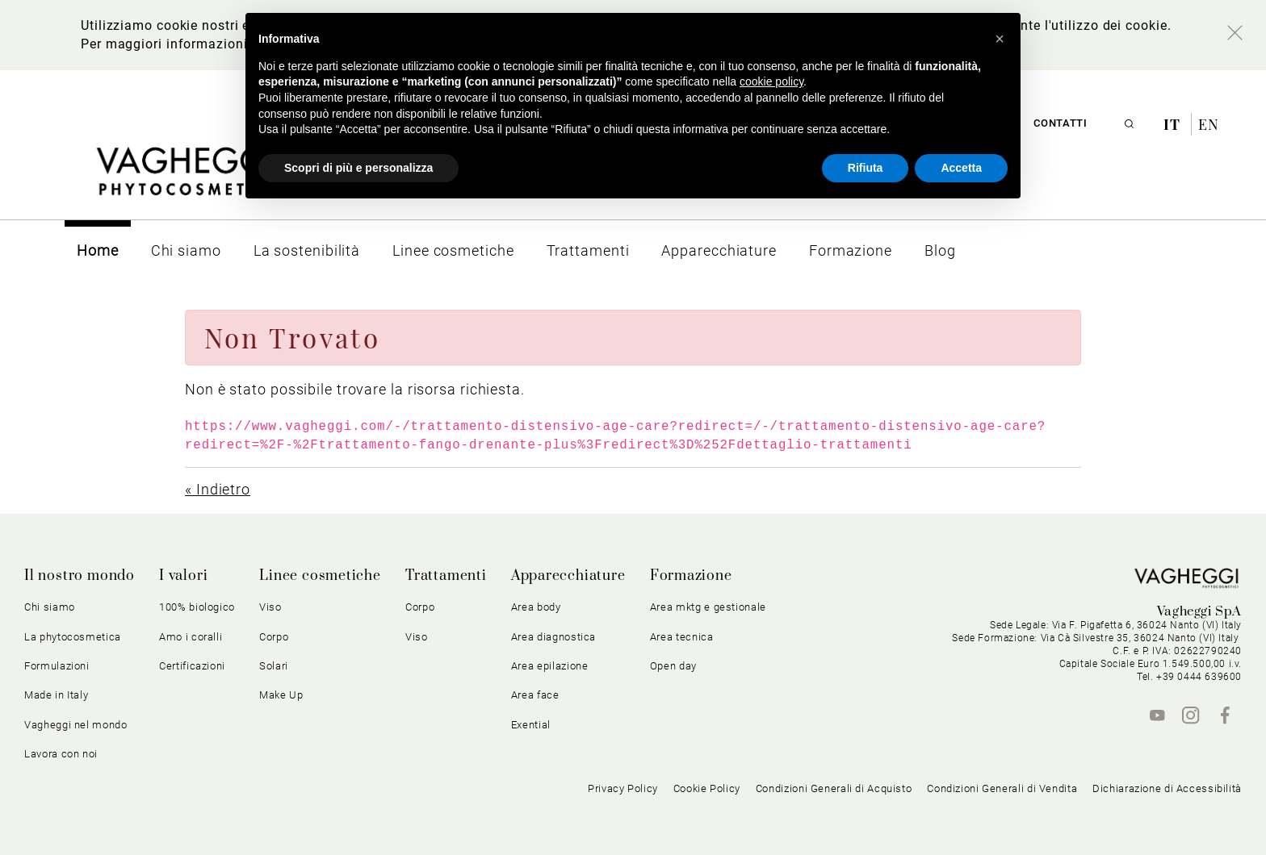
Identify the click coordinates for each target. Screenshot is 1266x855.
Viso (270, 607)
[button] (999, 39)
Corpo (273, 637)
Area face (535, 695)
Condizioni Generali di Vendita (1002, 788)
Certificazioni (192, 666)
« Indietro (217, 489)
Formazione (691, 576)
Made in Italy (56, 695)
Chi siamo (49, 607)
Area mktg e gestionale (708, 607)
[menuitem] (98, 250)
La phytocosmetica (72, 637)
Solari (273, 666)
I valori (183, 576)
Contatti (1060, 123)
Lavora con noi (61, 754)
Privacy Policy (623, 788)
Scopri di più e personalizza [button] (358, 167)
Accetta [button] (961, 167)
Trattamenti (446, 576)
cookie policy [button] (771, 81)
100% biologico (197, 607)
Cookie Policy (706, 788)
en (1208, 124)
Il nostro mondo (79, 576)
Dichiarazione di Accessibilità (1167, 788)
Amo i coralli (190, 637)
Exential (531, 725)
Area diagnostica (553, 637)
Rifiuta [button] (865, 167)
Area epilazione (550, 666)
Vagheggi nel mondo (76, 725)
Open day (673, 666)
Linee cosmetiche (320, 576)
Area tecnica (682, 637)
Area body (536, 607)
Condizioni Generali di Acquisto (834, 788)
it (1173, 124)
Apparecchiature (568, 576)
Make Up (281, 695)
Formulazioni (57, 666)
